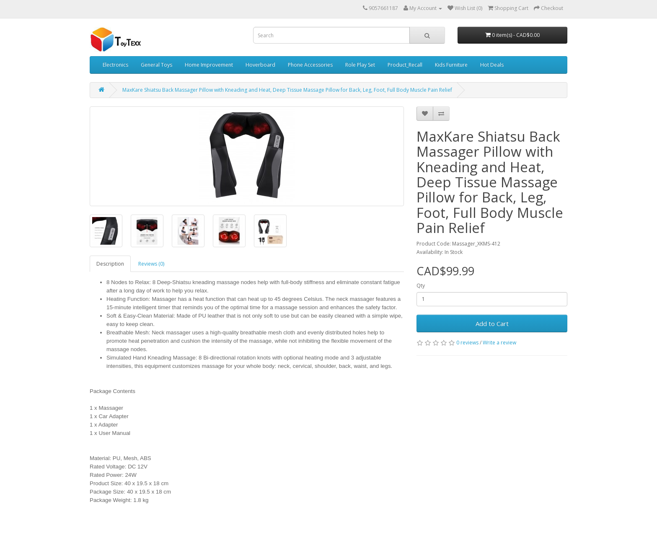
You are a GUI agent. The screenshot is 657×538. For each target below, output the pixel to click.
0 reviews (467, 342)
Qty (420, 285)
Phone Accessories (310, 64)
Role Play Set (360, 64)
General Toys (156, 64)
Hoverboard (260, 64)
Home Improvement (209, 64)
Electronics (115, 64)
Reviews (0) (151, 263)
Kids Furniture (451, 64)
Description (110, 263)
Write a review (499, 342)
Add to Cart (492, 323)
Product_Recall (405, 64)
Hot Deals (492, 64)
